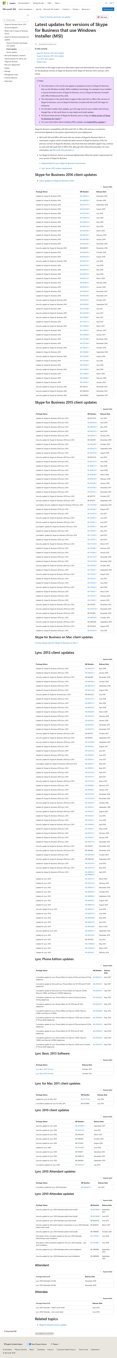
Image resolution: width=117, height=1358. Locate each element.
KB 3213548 (84, 309)
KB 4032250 (92, 453)
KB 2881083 (89, 900)
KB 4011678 (92, 479)
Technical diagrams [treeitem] (11, 27)
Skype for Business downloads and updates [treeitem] (16, 44)
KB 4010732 (79, 1130)
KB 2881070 (89, 905)
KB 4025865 (79, 1126)
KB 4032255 (84, 257)
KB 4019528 (97, 984)
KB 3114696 (84, 378)
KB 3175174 (85, 1099)
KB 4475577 (84, 205)
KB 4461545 (84, 244)
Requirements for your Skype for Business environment (63, 163)
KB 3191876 (92, 531)
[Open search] (106, 3)
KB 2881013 (89, 909)
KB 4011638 (92, 483)
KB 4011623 (84, 287)
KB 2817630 (89, 935)
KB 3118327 (84, 348)
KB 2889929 (89, 892)
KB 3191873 (92, 526)
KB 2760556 (89, 948)
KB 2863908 (89, 926)
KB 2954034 (97, 1038)
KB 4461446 (92, 444)
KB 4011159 (84, 300)
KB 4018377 (92, 466)
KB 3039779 (89, 868)
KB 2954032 (97, 1024)
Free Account (108, 9)
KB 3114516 (84, 382)
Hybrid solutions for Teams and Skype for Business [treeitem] (15, 60)
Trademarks (95, 1349)
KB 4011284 (92, 487)
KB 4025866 (94, 1209)
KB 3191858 (84, 317)
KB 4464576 (84, 218)
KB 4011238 (84, 296)
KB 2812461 (89, 952)
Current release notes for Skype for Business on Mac (55, 643)
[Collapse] (28, 15)
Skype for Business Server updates (52, 1325)
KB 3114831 (91, 591)
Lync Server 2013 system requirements (57, 168)
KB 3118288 (84, 352)
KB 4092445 (84, 252)
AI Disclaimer (7, 1349)
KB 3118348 (92, 565)
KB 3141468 (92, 552)
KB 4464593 (92, 422)
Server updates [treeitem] (11, 52)
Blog (31, 1349)
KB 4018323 (84, 274)
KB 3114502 (92, 600)
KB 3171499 (79, 1147)
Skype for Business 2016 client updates (50, 53)
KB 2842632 (85, 1187)
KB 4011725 (84, 278)
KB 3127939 (84, 343)
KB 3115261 (91, 578)
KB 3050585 (97, 997)
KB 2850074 (89, 913)
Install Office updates (96, 122)
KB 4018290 (92, 474)
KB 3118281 (91, 570)
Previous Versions (21, 1349)
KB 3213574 (92, 513)
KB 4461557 (92, 435)
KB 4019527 (97, 977)
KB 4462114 (84, 235)
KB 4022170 (92, 461)
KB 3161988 (92, 548)
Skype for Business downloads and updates (55, 17)
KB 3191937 (92, 522)
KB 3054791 (92, 630)
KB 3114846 (84, 374)
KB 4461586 (84, 239)
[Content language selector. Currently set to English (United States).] (13, 1344)
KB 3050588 (97, 1011)
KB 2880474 (89, 922)
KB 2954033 (97, 1031)
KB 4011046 (92, 509)
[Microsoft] (4, 3)
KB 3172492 (92, 535)
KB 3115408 (84, 356)
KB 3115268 (84, 361)
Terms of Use (83, 1349)
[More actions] (111, 17)
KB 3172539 (92, 544)
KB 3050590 (97, 1017)
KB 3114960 (84, 369)
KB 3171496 (94, 1243)
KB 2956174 (89, 879)
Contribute (41, 1349)
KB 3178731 (92, 539)
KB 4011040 (84, 304)
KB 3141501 (84, 330)
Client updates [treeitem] (11, 49)
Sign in (111, 3)
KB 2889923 (89, 872)
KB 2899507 (89, 887)
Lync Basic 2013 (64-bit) (44, 1073)
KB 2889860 (89, 896)
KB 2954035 (97, 1044)
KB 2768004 (89, 944)
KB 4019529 (97, 991)
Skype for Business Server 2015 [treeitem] (15, 24)
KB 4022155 (84, 265)
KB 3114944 (92, 587)
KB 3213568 (92, 505)
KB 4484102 (84, 200)
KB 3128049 (84, 335)
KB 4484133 (84, 196)
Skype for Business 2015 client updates (50, 56)
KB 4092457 (92, 448)
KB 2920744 (89, 883)
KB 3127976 (92, 557)
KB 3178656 (84, 326)
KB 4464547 (92, 427)
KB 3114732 (92, 596)
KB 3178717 (84, 322)
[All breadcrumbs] (37, 17)
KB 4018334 (92, 470)
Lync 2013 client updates (45, 59)
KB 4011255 (92, 492)
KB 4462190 (84, 231)
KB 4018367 (84, 270)
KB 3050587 (97, 1004)
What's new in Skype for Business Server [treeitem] (16, 32)
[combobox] (16, 20)
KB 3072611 (79, 1165)
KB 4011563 (84, 291)
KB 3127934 (92, 561)
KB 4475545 (84, 213)
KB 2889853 (89, 874)
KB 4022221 (84, 261)
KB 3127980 (84, 339)
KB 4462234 (84, 226)
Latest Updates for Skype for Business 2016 (56, 180)
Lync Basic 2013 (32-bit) (44, 1069)
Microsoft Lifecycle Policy (63, 150)
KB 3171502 (94, 1236)
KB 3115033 (92, 583)
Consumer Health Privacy (65, 1349)
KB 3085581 (92, 617)
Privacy (49, 1349)
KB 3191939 (92, 518)
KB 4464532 (84, 222)
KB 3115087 (84, 365)
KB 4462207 (92, 431)
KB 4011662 (84, 283)
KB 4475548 (84, 209)
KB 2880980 (89, 918)
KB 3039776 (92, 609)
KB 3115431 (91, 574)
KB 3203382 (84, 313)
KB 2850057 (89, 931)
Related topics (42, 62)
